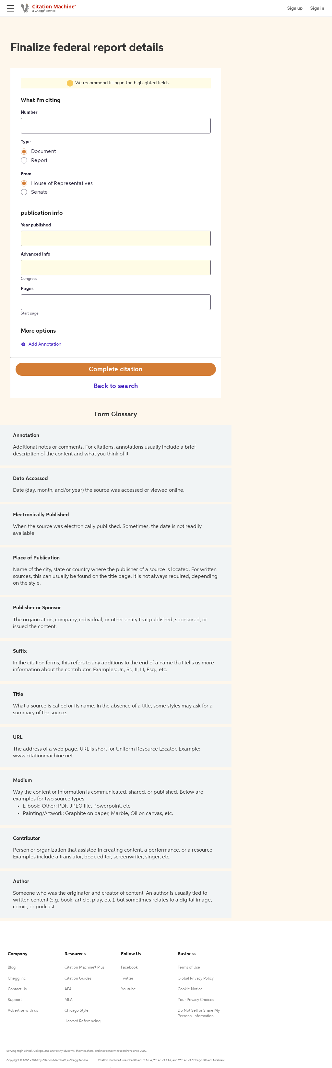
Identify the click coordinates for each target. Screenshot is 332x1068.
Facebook (129, 968)
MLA (69, 1000)
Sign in (317, 8)
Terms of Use (189, 968)
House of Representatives (62, 183)
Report (39, 160)
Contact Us (17, 989)
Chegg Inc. (17, 979)
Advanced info (35, 254)
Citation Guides (78, 979)
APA (68, 989)
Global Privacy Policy (196, 979)
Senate (39, 192)
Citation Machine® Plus (84, 968)
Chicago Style (77, 1011)
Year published (36, 225)
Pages (27, 288)
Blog (12, 968)
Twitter (127, 979)
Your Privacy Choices (196, 1000)
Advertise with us (23, 1011)
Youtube (128, 989)
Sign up (294, 8)
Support (15, 1000)
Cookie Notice (190, 989)
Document (43, 151)
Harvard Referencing (83, 1021)
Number (29, 112)
